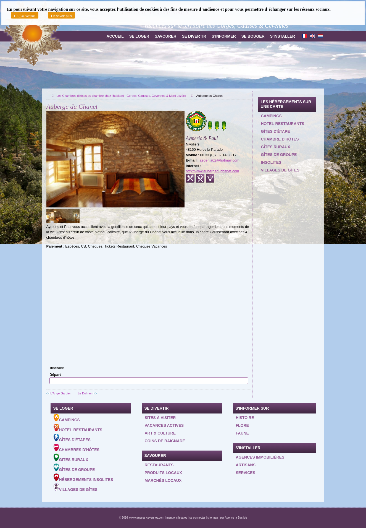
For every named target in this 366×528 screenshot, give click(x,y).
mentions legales (176, 517)
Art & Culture (160, 433)
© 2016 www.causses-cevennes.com (141, 517)
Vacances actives (164, 425)
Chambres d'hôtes (76, 448)
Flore (242, 425)
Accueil (115, 36)
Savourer (165, 36)
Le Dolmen (85, 393)
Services (246, 472)
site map (212, 517)
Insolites (271, 162)
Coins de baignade (165, 441)
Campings (271, 116)
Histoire (245, 417)
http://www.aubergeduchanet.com (212, 171)
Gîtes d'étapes (72, 438)
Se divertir (194, 36)
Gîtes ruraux (275, 147)
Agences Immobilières (260, 457)
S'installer (282, 36)
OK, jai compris (24, 16)
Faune (242, 433)
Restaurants (159, 465)
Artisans (246, 465)
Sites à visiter (160, 417)
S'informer (224, 36)
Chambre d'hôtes (280, 139)
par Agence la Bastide (233, 517)
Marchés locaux (163, 480)
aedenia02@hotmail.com (219, 160)
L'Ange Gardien (61, 393)
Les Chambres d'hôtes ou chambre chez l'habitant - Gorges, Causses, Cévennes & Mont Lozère (121, 95)
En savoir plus (61, 16)
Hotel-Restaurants (78, 428)
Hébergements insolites (83, 478)
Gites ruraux (71, 458)
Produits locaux (163, 472)
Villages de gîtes (280, 170)
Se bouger (253, 36)
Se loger (139, 36)
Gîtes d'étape (275, 131)
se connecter (197, 517)
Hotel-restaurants (282, 123)
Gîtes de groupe (279, 154)
